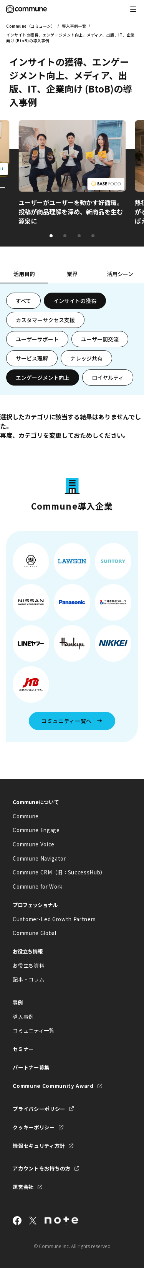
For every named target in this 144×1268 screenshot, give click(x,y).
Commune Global (34, 933)
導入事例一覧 (74, 26)
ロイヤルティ (108, 377)
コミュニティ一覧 (33, 1030)
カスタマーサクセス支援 (45, 320)
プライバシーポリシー (39, 1108)
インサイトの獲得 (74, 301)
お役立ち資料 (28, 965)
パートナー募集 (31, 1067)
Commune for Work (38, 886)
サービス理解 (32, 358)
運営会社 (23, 1186)
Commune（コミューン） (30, 26)
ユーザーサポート (37, 339)
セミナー (23, 1049)
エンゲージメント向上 (43, 377)
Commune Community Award (53, 1085)
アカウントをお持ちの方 (41, 1168)
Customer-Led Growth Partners (54, 919)
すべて (23, 301)
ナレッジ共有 (86, 358)
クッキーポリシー (34, 1127)
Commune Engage (36, 830)
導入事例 (23, 1016)
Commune (26, 816)
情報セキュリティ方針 (39, 1145)
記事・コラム (28, 979)
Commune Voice (34, 844)
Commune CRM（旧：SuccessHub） (59, 872)
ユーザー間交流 (100, 339)
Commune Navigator (39, 858)
